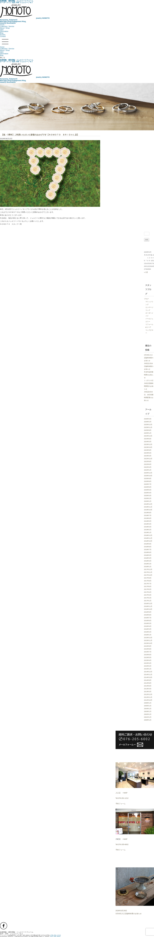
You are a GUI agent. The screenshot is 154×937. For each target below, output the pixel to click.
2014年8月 (147, 683)
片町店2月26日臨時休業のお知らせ (148, 366)
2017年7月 (147, 584)
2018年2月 (147, 564)
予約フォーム (121, 804)
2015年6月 (147, 655)
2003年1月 (147, 711)
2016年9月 (147, 612)
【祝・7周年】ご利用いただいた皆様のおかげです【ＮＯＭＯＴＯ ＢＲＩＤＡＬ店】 (40, 135)
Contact (3, 36)
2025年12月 (148, 424)
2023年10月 (148, 447)
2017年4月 (147, 592)
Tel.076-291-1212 (122, 798)
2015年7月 (147, 652)
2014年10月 (148, 677)
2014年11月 (148, 674)
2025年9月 (147, 430)
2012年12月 (148, 694)
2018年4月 (147, 558)
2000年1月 (147, 720)
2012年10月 (148, 700)
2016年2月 (147, 632)
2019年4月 (147, 524)
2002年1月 (147, 714)
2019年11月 (148, 507)
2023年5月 (147, 453)
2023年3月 (147, 456)
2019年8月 (147, 512)
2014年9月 (147, 680)
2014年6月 (147, 686)
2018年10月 (148, 541)
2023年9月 (147, 450)
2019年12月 (148, 504)
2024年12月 (148, 436)
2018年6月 (147, 552)
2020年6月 (147, 487)
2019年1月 (147, 532)
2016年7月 (147, 618)
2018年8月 (147, 547)
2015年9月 (147, 646)
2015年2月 (147, 666)
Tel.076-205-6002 (122, 844)
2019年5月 (147, 521)
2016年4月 (147, 626)
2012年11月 (148, 697)
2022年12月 (148, 459)
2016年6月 (147, 620)
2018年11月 (148, 538)
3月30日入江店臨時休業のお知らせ (148, 357)
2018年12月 (148, 535)
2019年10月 (148, 510)
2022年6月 (147, 464)
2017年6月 (147, 586)
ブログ (146, 299)
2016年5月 (147, 623)
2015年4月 (147, 660)
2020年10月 (148, 476)
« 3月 (146, 272)
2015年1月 (147, 669)
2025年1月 (147, 433)
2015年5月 (147, 657)
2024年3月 (147, 441)
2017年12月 (148, 569)
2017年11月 (148, 572)
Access (2, 35)
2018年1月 (147, 566)
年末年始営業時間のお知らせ (148, 375)
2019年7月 (147, 515)
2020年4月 (147, 493)
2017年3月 (147, 595)
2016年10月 (148, 609)
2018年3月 (147, 561)
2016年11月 (148, 606)
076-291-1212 (55, 935)
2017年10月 (148, 575)
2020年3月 (147, 495)
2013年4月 (147, 689)
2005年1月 (147, 706)
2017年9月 (147, 578)
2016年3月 (147, 629)
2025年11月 (148, 427)
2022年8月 (147, 461)
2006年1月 (147, 703)
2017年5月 (147, 589)
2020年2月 (147, 498)
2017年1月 (147, 601)
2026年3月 (147, 419)
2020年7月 (147, 484)
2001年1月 (147, 717)
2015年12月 (148, 637)
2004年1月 (147, 708)
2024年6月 (147, 439)
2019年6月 (147, 518)
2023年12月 (148, 444)
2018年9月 (147, 544)
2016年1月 (147, 635)
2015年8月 (147, 649)
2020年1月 (147, 501)
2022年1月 (147, 470)
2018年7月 (147, 549)
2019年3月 (147, 527)
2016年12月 (148, 603)
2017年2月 (147, 598)
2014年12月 (148, 672)
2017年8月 (147, 581)
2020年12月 (148, 473)
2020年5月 (147, 490)
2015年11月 (148, 640)
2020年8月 (147, 481)
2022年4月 (147, 467)
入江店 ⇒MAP (121, 793)
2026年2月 (147, 422)
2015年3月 (147, 663)
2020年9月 (147, 478)
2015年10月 (148, 643)
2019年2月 (147, 530)
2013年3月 (147, 691)
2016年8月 (147, 615)
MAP (125, 839)
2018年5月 (147, 555)
